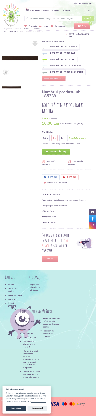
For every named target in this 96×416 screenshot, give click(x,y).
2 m (62, 138)
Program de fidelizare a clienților (48, 334)
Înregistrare (58, 26)
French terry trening (13, 289)
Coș (82, 26)
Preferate (30, 26)
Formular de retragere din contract (28, 344)
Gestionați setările (38, 401)
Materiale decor (15, 295)
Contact (66, 10)
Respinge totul (37, 408)
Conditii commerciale (28, 320)
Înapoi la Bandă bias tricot (79, 35)
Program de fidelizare (37, 10)
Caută (87, 18)
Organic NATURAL (12, 304)
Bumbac (11, 284)
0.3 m (45, 138)
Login (43, 26)
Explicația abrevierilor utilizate (35, 287)
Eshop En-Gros (29, 337)
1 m (54, 138)
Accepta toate (16, 408)
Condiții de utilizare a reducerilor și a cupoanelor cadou (31, 374)
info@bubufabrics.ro (82, 3)
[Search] (59, 18)
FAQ (24, 325)
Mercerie (25, 29)
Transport (56, 10)
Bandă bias (36, 29)
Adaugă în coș (56, 151)
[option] (20, 58)
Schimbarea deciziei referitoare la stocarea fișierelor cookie (52, 322)
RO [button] (89, 10)
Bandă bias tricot (10, 32)
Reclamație (27, 333)
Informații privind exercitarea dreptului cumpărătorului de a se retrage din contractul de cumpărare (30, 359)
